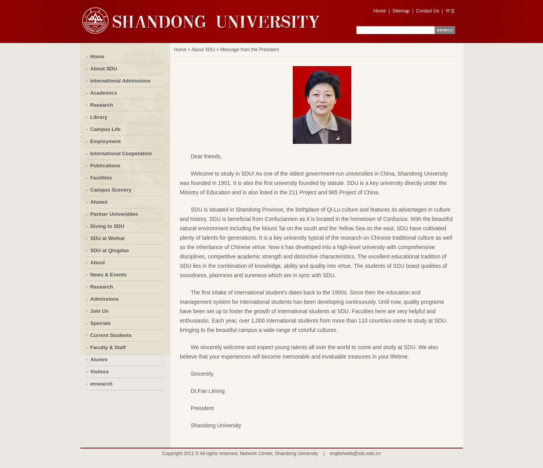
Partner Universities (114, 214)
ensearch (101, 384)
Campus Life (105, 129)
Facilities (101, 178)
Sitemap (400, 11)
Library (98, 117)
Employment (105, 141)
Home (380, 11)
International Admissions (120, 81)
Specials (100, 323)
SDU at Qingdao (109, 250)
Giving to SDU (107, 226)
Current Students (111, 335)
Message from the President (249, 49)
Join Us (99, 311)
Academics (103, 93)
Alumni (98, 202)
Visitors (99, 372)
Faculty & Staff (108, 347)
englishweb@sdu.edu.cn (355, 453)
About (97, 262)
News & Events (108, 275)
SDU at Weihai (107, 238)
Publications (105, 166)
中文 (450, 11)
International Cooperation (121, 153)
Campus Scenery (111, 190)
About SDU (103, 69)
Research (101, 105)
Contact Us (427, 11)
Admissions (104, 299)
